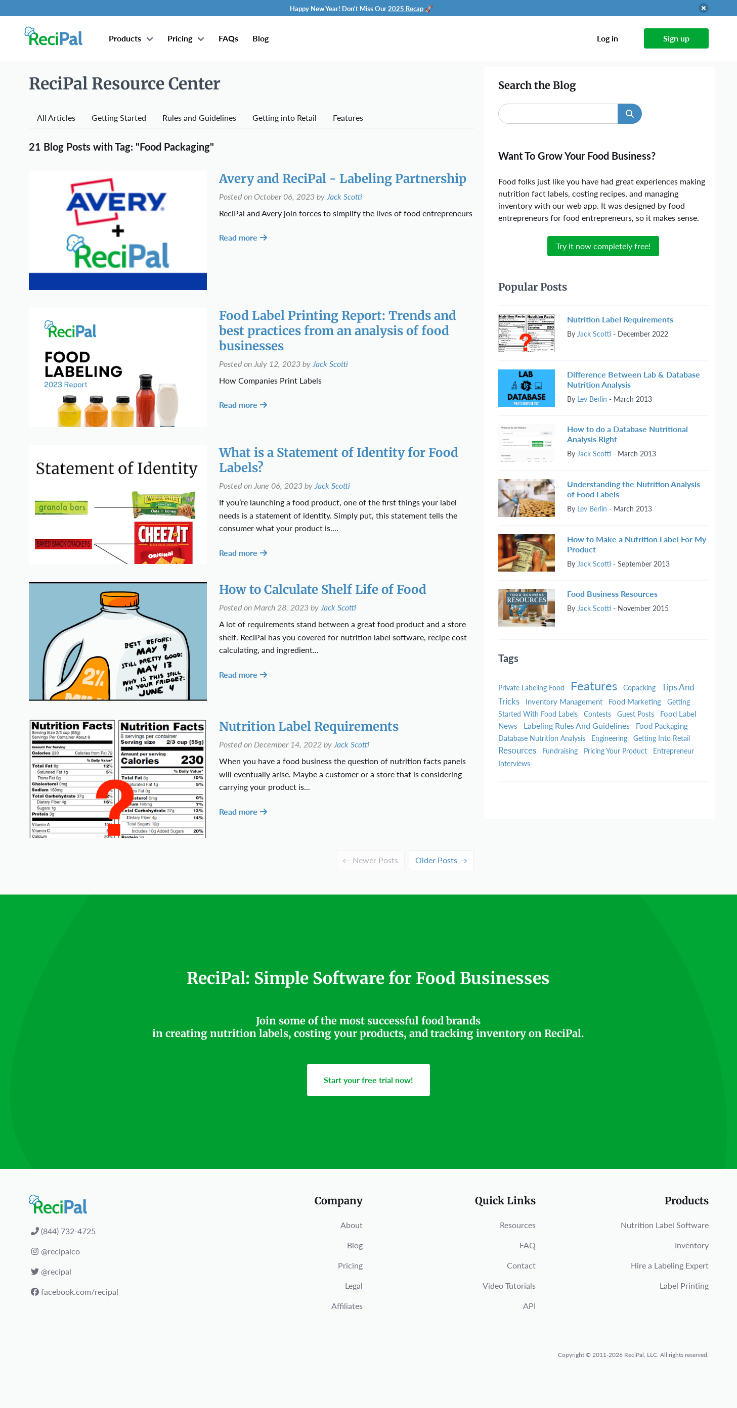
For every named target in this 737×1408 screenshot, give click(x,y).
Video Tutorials (509, 1285)
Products (125, 38)
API (529, 1305)
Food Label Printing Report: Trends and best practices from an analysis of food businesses (337, 331)
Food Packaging (662, 725)
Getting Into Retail (661, 738)
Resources (517, 750)
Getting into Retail (284, 117)
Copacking (639, 687)
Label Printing (684, 1285)
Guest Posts (635, 714)
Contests (597, 714)
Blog (260, 38)
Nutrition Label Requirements (309, 726)
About (351, 1225)
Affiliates (347, 1305)
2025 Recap (405, 9)
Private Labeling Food (531, 687)
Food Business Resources (612, 593)
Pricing (179, 38)
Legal (354, 1285)
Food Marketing (635, 701)
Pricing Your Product (615, 750)
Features (348, 117)
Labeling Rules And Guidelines (577, 725)
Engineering (609, 738)
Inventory (692, 1245)
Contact (521, 1265)
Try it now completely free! (603, 246)
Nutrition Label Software (665, 1225)
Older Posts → (441, 860)
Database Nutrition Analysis (541, 738)
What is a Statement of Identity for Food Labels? (338, 460)
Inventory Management (564, 701)
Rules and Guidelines (199, 117)
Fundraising (560, 750)
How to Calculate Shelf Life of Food (322, 589)
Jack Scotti (344, 196)
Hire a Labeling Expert (670, 1265)
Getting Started (119, 117)
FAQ (527, 1245)
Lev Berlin (592, 399)
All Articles (56, 117)
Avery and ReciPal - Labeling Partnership (342, 178)
